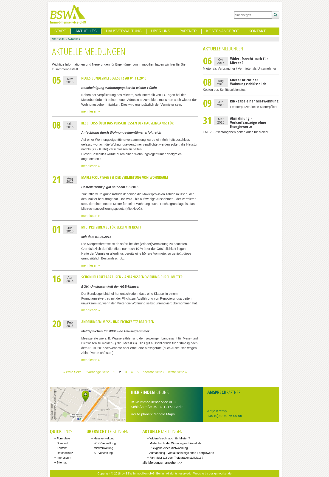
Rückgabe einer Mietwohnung (254, 101)
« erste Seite (72, 372)
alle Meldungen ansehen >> (162, 462)
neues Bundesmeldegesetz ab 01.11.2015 (113, 78)
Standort (62, 443)
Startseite (58, 39)
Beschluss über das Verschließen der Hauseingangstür (127, 123)
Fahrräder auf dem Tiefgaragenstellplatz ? (176, 457)
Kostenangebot (222, 31)
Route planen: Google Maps (153, 414)
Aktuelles (74, 39)
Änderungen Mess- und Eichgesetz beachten (117, 321)
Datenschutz (65, 453)
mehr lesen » (90, 111)
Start (60, 31)
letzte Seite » (177, 372)
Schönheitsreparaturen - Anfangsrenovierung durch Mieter (132, 276)
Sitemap (62, 462)
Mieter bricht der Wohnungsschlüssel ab (248, 82)
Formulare (63, 438)
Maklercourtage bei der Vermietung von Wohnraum (124, 177)
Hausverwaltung (124, 31)
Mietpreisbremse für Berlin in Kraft (111, 227)
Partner (188, 31)
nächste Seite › (153, 372)
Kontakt (257, 31)
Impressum (64, 457)
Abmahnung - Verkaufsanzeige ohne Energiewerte (248, 122)
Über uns (160, 31)
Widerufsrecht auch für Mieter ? (249, 60)
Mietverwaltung (103, 448)
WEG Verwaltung (105, 443)
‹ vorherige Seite (97, 372)
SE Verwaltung (103, 453)
